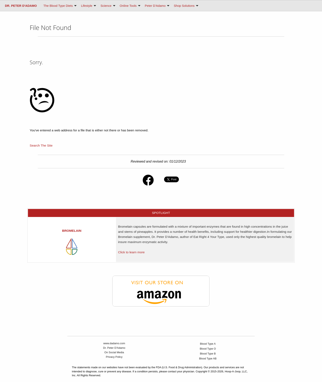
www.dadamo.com (114, 343)
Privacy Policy (114, 356)
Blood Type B (208, 353)
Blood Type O (208, 348)
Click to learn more (131, 252)
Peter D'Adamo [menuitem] (155, 5)
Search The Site (41, 145)
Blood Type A (208, 343)
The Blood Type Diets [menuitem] (58, 5)
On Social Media (114, 352)
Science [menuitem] (105, 5)
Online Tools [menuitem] (128, 5)
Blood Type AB (207, 358)
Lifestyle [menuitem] (86, 5)
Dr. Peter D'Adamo (114, 347)
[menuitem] (21, 5)
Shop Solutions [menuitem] (184, 5)
